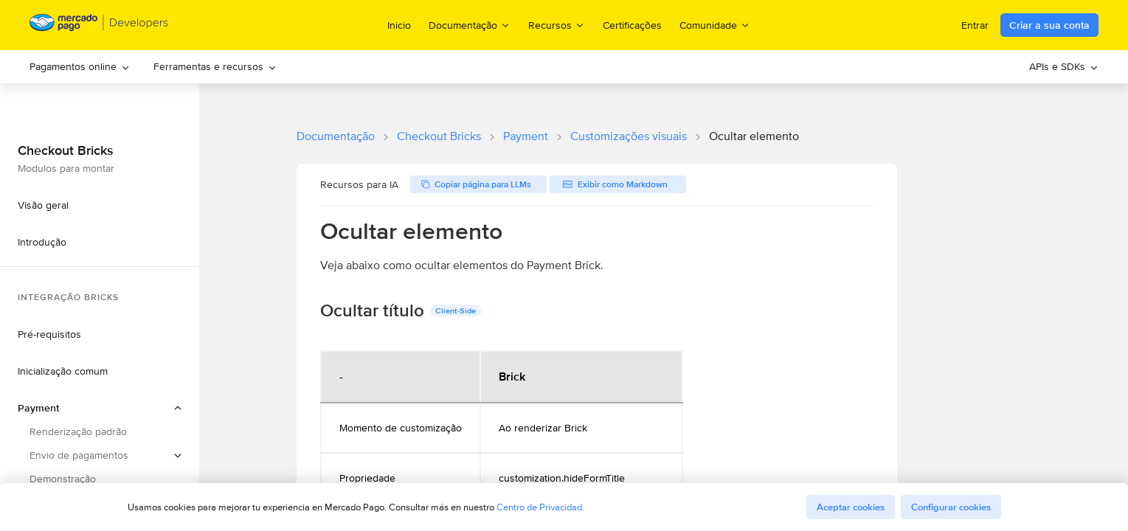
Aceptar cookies (851, 507)
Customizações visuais (628, 136)
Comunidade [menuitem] (714, 24)
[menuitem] (80, 66)
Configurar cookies (951, 507)
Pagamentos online (80, 66)
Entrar (975, 25)
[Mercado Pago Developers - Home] (99, 25)
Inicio (399, 25)
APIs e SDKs (1063, 66)
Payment (525, 136)
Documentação (336, 136)
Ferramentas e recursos (215, 66)
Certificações (632, 25)
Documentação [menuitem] (470, 24)
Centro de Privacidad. (540, 507)
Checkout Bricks (439, 136)
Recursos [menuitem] (556, 24)
